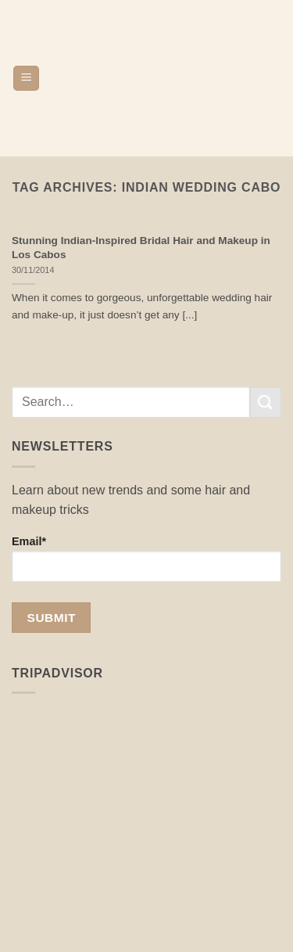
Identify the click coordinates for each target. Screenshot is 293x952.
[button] (26, 79)
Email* (146, 558)
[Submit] (265, 402)
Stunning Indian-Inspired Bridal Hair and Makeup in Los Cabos (141, 247)
